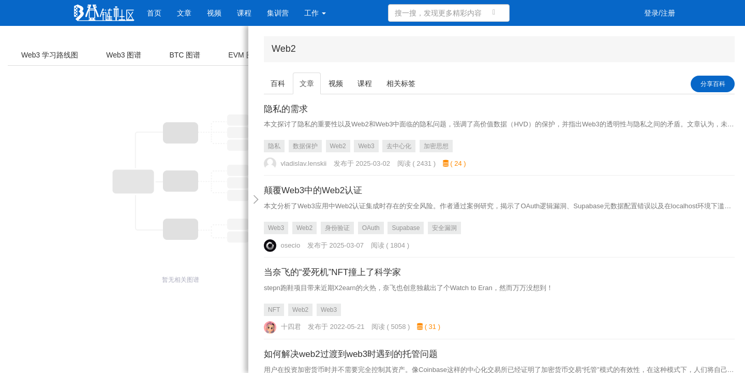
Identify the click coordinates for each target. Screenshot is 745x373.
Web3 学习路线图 (49, 55)
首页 (154, 13)
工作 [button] (315, 13)
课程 (244, 13)
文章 (184, 13)
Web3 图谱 (123, 55)
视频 (214, 13)
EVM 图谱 (244, 55)
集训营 (278, 13)
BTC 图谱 (184, 55)
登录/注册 (659, 13)
